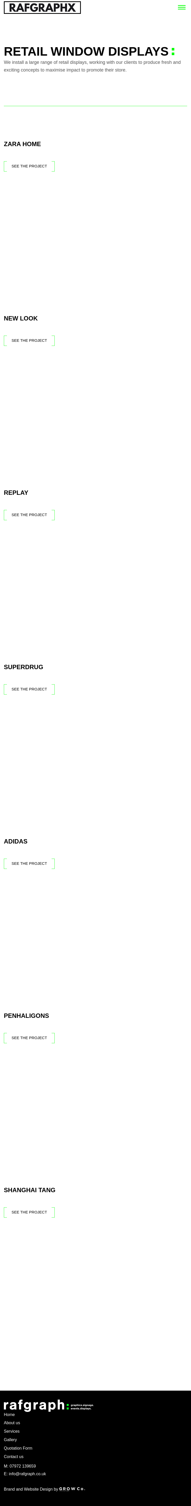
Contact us (13, 1456)
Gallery (10, 1440)
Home (9, 1414)
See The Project (29, 166)
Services (12, 1431)
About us (12, 1423)
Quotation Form (18, 1448)
